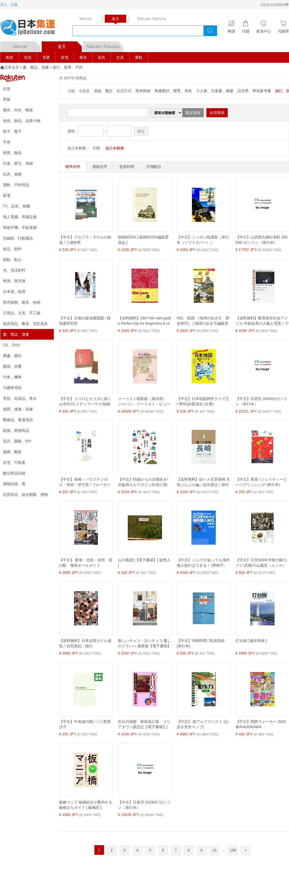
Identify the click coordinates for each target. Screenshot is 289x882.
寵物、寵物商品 (16, 430)
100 (233, 850)
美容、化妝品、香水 (20, 398)
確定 (141, 131)
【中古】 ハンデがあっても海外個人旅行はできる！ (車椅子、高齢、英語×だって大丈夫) (203, 563)
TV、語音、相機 (16, 206)
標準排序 (72, 166)
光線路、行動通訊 (18, 238)
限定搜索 (193, 113)
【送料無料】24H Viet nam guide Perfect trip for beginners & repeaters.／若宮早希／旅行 (144, 321)
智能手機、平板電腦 (20, 227)
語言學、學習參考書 (254, 91)
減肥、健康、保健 (18, 409)
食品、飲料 (12, 249)
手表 (6, 142)
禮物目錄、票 (14, 484)
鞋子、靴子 (12, 131)
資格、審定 (103, 91)
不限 (96, 148)
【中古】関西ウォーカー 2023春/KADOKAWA (261, 724)
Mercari (26, 45)
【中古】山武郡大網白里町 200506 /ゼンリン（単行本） (262, 240)
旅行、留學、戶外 (68, 67)
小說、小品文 (78, 91)
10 (214, 850)
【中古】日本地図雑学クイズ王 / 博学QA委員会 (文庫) (203, 401)
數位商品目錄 (14, 473)
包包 (28, 57)
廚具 (101, 57)
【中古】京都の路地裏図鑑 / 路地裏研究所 (85, 321)
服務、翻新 (12, 452)
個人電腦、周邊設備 (20, 217)
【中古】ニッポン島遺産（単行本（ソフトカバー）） (203, 240)
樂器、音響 (12, 366)
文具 (120, 57)
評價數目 (153, 166)
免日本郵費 (114, 148)
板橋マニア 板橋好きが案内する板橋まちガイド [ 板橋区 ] (86, 805)
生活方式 (124, 91)
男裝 (6, 99)
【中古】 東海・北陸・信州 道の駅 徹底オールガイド (86, 562)
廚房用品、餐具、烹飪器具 (25, 324)
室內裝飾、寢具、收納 (21, 302)
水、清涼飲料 (14, 270)
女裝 (6, 89)
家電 (64, 57)
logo (31, 28)
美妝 (9, 57)
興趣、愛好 (12, 356)
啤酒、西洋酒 (14, 281)
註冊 (14, 5)
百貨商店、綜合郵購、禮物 (25, 494)
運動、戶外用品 (16, 185)
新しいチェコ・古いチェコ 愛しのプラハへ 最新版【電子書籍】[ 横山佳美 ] (144, 643)
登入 (3, 5)
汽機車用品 (12, 388)
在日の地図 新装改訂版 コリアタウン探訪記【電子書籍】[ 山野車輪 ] (144, 724)
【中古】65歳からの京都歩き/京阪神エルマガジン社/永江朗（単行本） (143, 482)
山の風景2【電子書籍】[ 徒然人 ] (144, 562)
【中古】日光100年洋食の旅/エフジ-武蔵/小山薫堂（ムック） (262, 562)
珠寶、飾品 (12, 153)
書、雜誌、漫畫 (36, 67)
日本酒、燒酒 (14, 291)
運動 (138, 57)
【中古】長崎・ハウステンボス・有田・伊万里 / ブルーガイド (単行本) (85, 482)
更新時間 (126, 166)
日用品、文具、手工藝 (21, 313)
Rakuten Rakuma (105, 45)
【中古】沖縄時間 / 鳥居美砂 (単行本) (201, 643)
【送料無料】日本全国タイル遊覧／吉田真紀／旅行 (85, 643)
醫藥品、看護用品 (18, 420)
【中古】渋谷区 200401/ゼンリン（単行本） (262, 401)
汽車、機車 (12, 377)
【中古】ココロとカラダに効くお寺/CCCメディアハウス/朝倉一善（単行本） (85, 402)
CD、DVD (11, 345)
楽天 (69, 45)
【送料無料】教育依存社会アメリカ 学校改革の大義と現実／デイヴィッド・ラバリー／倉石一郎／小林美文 (262, 321)
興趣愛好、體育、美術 (173, 91)
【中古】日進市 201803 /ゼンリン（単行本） (144, 805)
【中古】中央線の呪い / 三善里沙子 (85, 724)
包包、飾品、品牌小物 (21, 121)
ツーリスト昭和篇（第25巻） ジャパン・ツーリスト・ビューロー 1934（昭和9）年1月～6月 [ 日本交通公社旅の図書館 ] (144, 402)
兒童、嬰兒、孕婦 (18, 163)
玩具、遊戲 (12, 174)
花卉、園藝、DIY (17, 441)
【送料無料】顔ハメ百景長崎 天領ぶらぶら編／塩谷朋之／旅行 (203, 482)
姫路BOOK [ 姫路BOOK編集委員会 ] (143, 240)
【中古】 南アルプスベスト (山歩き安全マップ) (203, 724)
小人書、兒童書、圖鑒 (214, 91)
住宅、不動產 (14, 462)
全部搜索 (217, 113)
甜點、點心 (12, 259)
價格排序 (99, 166)
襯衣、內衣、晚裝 (18, 110)
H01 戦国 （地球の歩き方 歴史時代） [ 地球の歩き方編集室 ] (203, 321)
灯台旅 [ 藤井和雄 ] (251, 640)
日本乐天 (11, 67)
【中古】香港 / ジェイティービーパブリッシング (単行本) (261, 482)
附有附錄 (143, 91)
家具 (83, 57)
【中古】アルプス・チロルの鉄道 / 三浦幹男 (85, 240)
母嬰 (46, 57)
